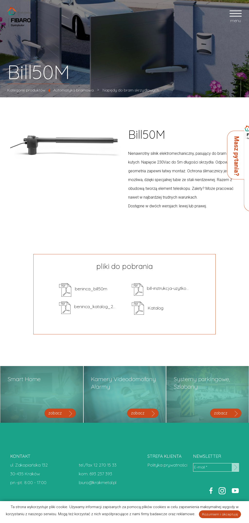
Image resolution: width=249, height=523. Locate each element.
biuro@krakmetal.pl (97, 482)
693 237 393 (100, 474)
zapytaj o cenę (201, 192)
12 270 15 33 (105, 465)
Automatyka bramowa (73, 90)
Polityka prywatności (167, 465)
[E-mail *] (216, 467)
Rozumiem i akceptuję (220, 514)
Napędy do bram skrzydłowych (131, 90)
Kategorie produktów (26, 90)
